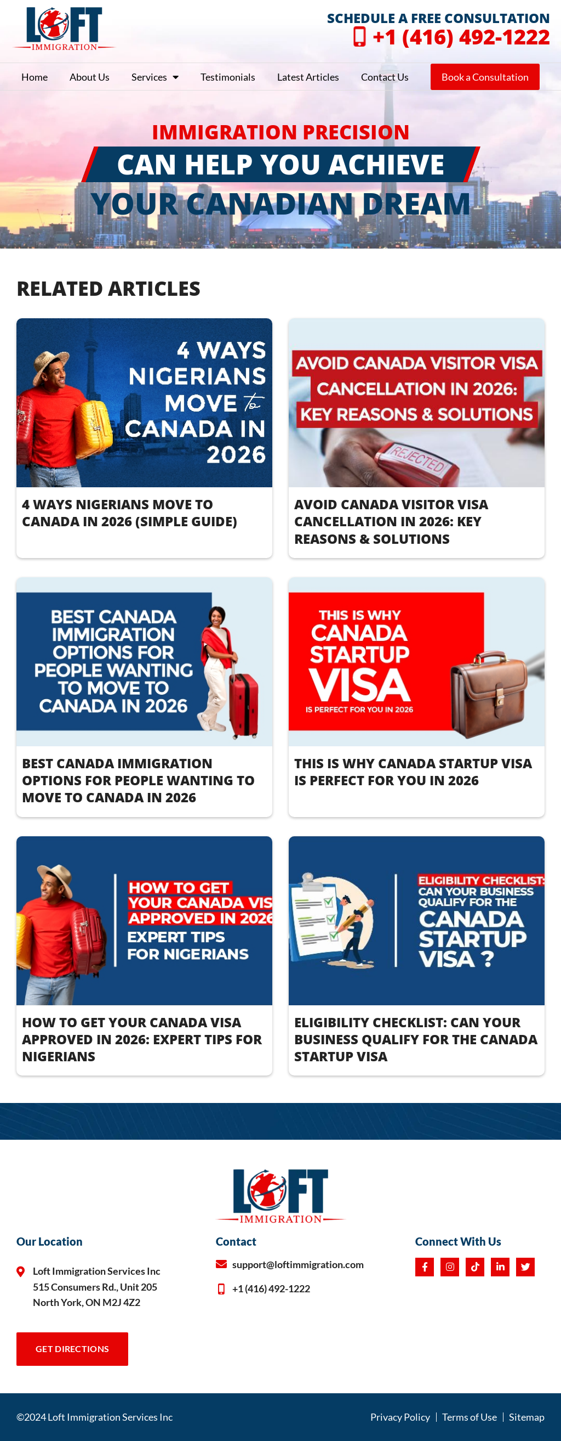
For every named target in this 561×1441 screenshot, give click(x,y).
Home (34, 77)
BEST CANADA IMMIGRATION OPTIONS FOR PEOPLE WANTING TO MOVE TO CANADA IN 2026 (138, 780)
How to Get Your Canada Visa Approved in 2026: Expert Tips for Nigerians (142, 1039)
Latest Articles (308, 77)
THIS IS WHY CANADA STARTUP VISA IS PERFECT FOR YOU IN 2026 (413, 771)
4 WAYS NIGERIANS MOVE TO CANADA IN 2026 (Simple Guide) (129, 512)
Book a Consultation (485, 77)
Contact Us (385, 77)
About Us (90, 77)
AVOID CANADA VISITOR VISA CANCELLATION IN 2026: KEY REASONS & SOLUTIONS (391, 521)
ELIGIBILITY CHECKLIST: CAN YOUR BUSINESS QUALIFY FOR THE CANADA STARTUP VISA (415, 1039)
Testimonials (228, 77)
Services (155, 76)
